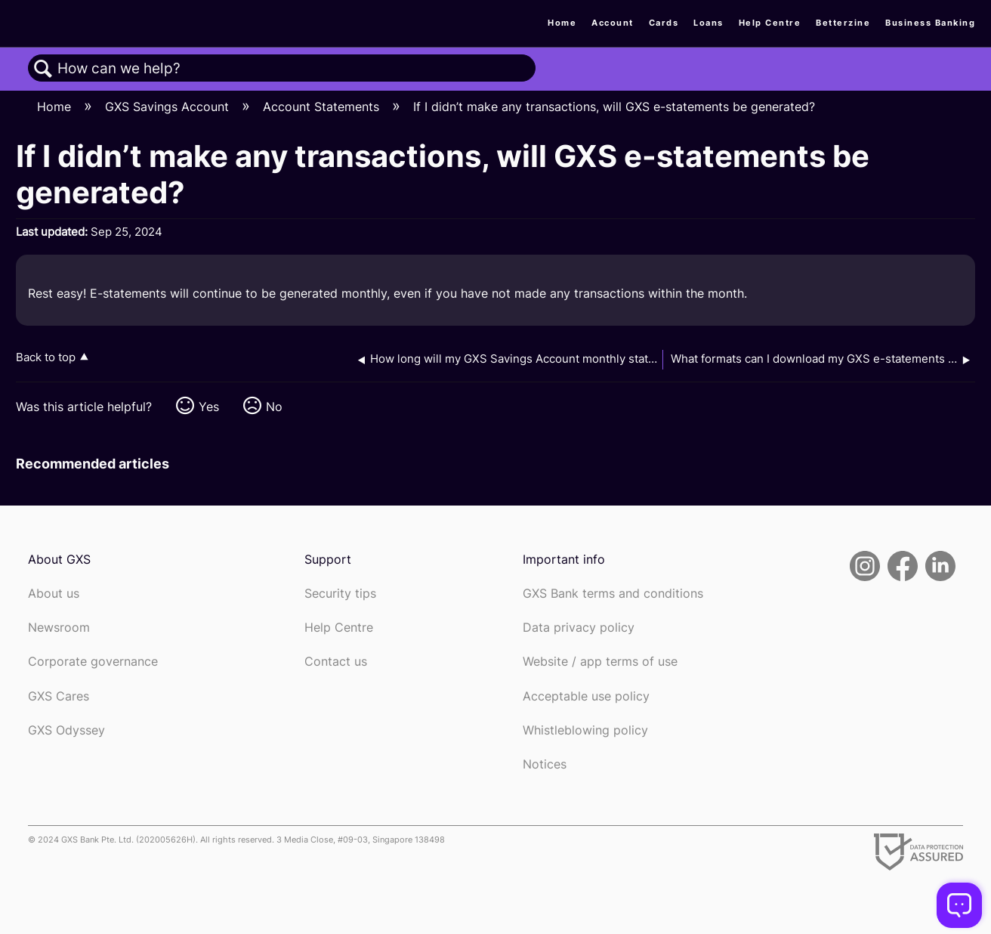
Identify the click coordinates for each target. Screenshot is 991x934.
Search (43, 69)
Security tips (340, 593)
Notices (545, 764)
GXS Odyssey (66, 730)
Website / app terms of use (600, 661)
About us (53, 593)
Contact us (335, 661)
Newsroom (59, 627)
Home (562, 22)
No (274, 406)
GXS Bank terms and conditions (613, 593)
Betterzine (843, 22)
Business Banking (930, 22)
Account (612, 22)
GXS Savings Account (169, 106)
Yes (209, 406)
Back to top (46, 357)
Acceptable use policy (586, 696)
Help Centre (770, 22)
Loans (708, 22)
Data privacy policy (578, 627)
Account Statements (323, 106)
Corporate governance (93, 661)
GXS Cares (58, 696)
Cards (664, 22)
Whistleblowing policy (585, 730)
